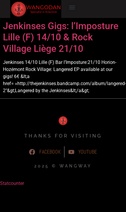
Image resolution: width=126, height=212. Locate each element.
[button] (72, 7)
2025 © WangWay (63, 185)
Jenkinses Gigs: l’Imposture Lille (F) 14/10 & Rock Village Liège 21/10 (60, 55)
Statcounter (12, 201)
